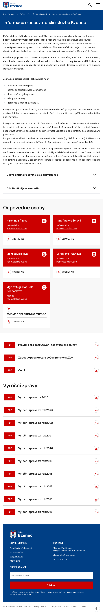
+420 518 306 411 (60, 559)
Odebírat (51, 585)
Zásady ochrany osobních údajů (62, 606)
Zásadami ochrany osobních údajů (52, 592)
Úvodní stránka (8, 14)
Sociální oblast (41, 14)
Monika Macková (17, 254)
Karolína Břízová (17, 220)
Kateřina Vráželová (68, 220)
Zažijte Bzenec (16, 556)
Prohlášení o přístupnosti (21, 548)
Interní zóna (15, 561)
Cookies (82, 606)
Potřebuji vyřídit (25, 14)
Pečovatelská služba (17, 228)
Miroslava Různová (68, 254)
